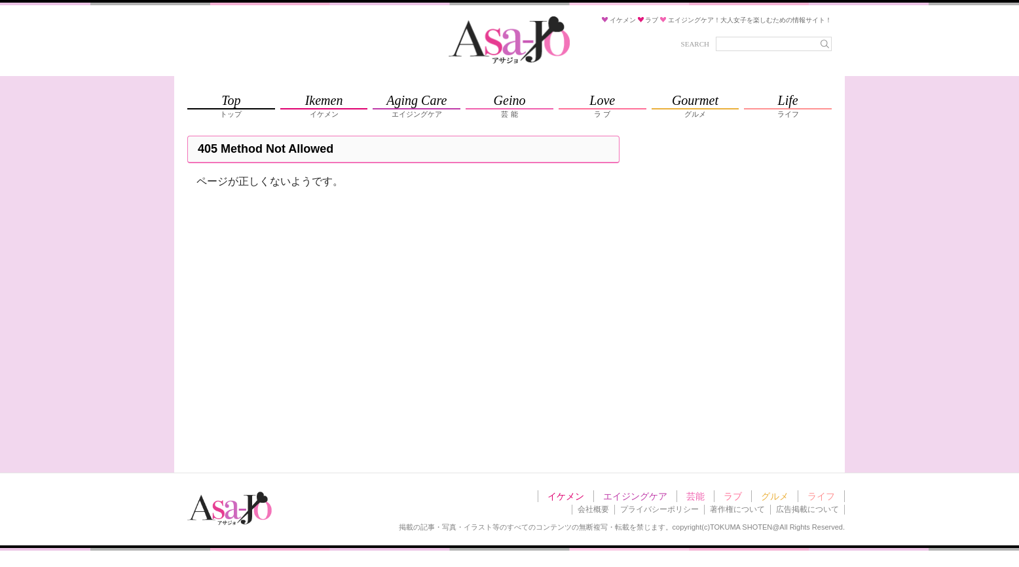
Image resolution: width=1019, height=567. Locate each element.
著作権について (737, 509)
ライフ (821, 496)
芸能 (695, 496)
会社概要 (593, 509)
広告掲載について (807, 509)
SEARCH (695, 44)
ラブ (733, 496)
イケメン (565, 496)
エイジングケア (635, 496)
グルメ (774, 496)
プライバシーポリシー (659, 509)
